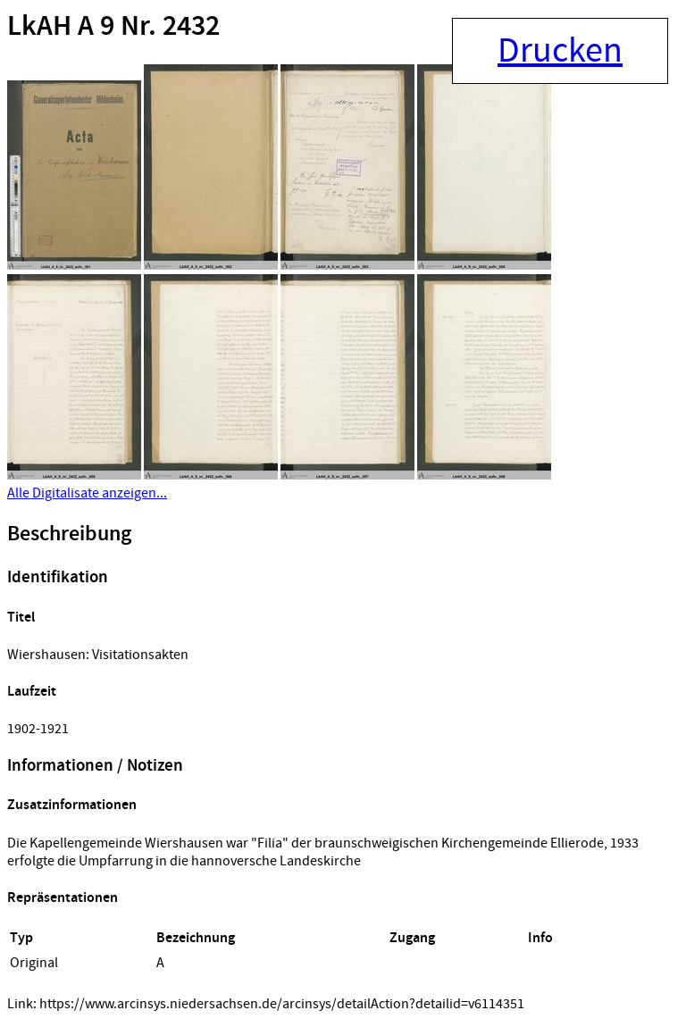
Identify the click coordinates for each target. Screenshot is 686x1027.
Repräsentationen (62, 898)
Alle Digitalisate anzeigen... (87, 493)
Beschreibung (69, 534)
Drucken (560, 51)
